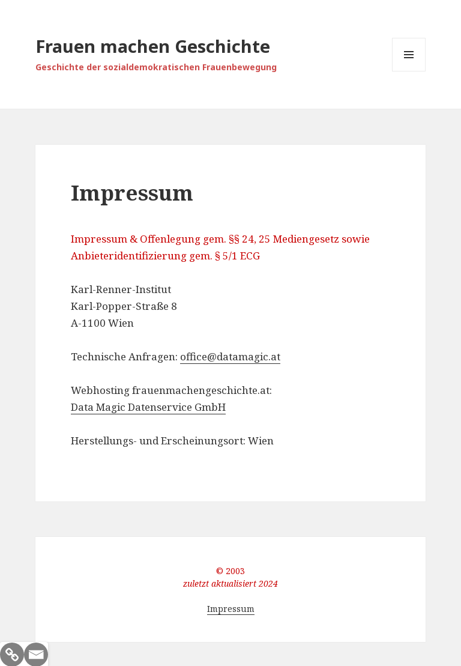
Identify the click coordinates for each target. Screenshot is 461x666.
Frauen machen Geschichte (152, 46)
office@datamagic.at (230, 356)
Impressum (231, 608)
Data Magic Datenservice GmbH (148, 407)
